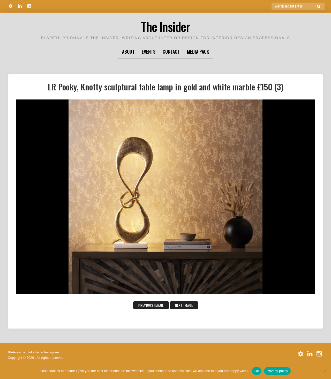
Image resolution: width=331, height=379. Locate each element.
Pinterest (15, 352)
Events (148, 51)
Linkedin (35, 352)
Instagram (55, 352)
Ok (256, 371)
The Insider (165, 26)
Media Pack (198, 51)
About (128, 51)
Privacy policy (277, 371)
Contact (171, 51)
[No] (324, 371)
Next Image (186, 305)
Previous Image (149, 305)
